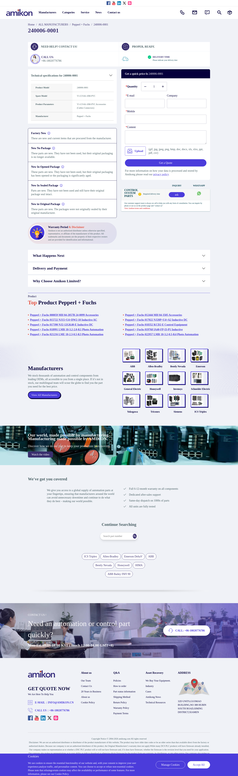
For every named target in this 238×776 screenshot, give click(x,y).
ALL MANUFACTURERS (53, 24)
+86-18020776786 (59, 721)
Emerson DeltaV (133, 567)
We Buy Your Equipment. (158, 691)
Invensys (177, 396)
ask (176, 194)
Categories (68, 12)
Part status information (124, 702)
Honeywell (155, 396)
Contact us (114, 12)
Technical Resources (156, 713)
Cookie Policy (88, 713)
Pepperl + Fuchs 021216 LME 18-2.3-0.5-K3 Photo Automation (66, 334)
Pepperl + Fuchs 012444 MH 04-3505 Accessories (153, 314)
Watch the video (40, 465)
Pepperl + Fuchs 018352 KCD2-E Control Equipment (156, 324)
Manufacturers (47, 12)
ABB (132, 370)
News (98, 12)
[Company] (187, 103)
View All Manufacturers (44, 400)
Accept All (199, 764)
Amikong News (153, 708)
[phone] (165, 119)
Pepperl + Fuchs (81, 24)
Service (85, 12)
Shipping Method (121, 708)
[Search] (139, 547)
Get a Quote (165, 162)
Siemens (178, 422)
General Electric (132, 396)
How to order (119, 697)
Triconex (155, 422)
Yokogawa (132, 422)
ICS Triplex (200, 422)
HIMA (139, 576)
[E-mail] (145, 103)
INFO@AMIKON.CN (61, 713)
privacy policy (161, 174)
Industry (150, 697)
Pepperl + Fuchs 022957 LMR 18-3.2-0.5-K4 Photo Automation (162, 334)
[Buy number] (154, 86)
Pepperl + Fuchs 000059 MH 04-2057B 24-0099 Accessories (64, 314)
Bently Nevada (177, 370)
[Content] (165, 137)
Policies (117, 691)
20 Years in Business (91, 702)
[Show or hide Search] (219, 12)
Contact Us (86, 697)
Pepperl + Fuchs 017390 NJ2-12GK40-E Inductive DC (61, 324)
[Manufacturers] (230, 12)
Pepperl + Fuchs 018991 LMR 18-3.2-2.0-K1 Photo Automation (67, 329)
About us (85, 708)
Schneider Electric (200, 396)
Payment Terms (120, 724)
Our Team (86, 691)
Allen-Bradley (155, 370)
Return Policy (120, 713)
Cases (148, 702)
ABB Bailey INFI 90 (119, 585)
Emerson (200, 370)
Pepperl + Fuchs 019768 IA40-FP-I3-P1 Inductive (154, 329)
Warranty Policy (121, 719)
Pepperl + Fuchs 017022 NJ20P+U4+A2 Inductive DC (156, 319)
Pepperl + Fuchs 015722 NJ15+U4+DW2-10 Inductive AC (63, 319)
